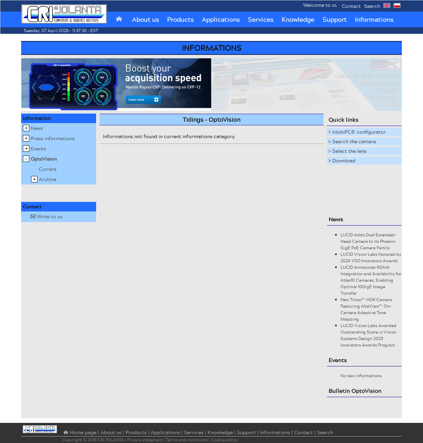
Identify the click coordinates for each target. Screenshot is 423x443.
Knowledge (298, 19)
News (37, 128)
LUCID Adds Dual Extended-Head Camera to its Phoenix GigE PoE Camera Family (368, 241)
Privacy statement (145, 440)
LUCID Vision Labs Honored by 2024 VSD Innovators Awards (371, 257)
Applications (221, 19)
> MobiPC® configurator (357, 132)
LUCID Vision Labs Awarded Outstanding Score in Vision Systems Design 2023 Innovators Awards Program (368, 335)
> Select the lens (347, 151)
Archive (47, 179)
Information (36, 118)
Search (372, 6)
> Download (342, 160)
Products (180, 19)
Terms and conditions (187, 440)
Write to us (46, 216)
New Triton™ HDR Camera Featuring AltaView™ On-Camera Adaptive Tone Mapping (366, 309)
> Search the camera (352, 141)
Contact (351, 6)
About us (145, 19)
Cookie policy (224, 440)
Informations (374, 19)
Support (334, 19)
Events (38, 148)
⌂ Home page (79, 432)
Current (48, 169)
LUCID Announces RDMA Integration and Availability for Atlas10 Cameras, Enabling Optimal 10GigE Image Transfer (371, 280)
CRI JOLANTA (110, 440)
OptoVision (44, 159)
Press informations (53, 138)
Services (260, 19)
